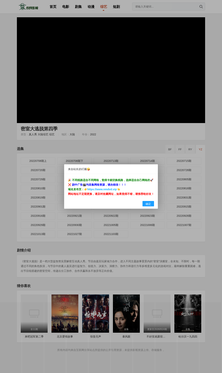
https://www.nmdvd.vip (102, 189)
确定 (148, 203)
